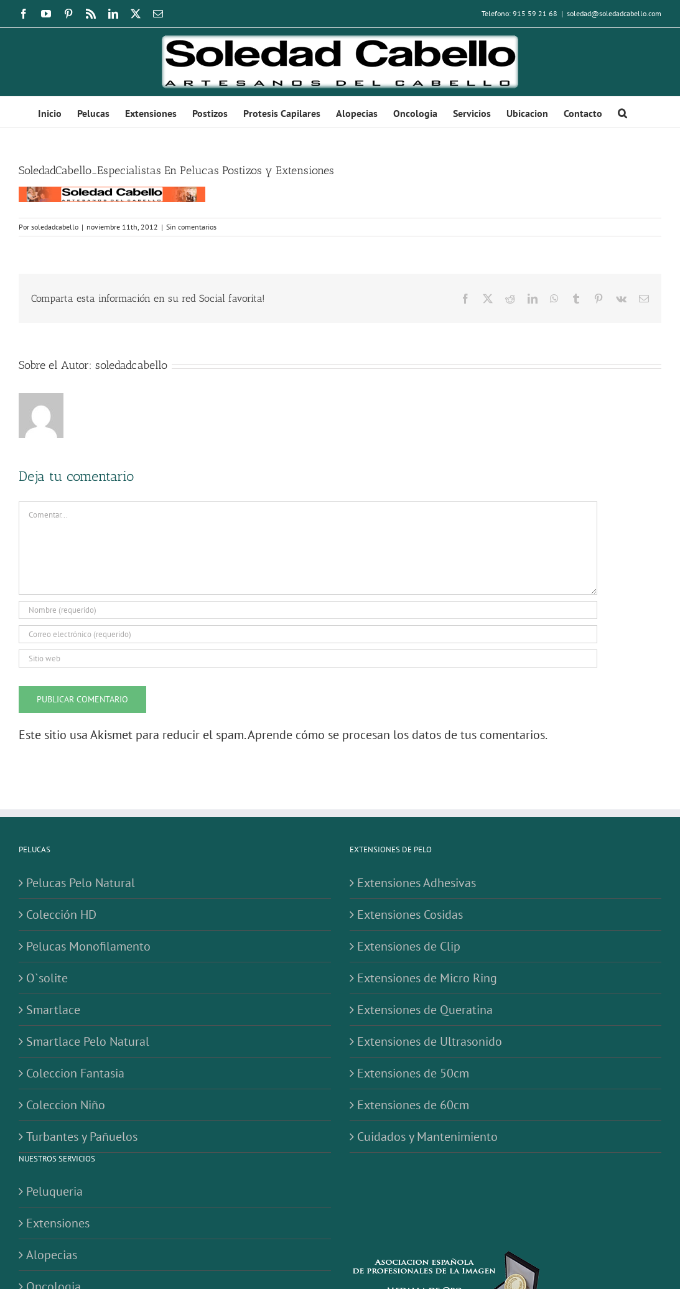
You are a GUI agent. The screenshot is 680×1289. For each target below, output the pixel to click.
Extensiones (58, 1223)
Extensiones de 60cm (413, 1105)
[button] (622, 112)
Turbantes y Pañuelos (81, 1136)
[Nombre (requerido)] (308, 610)
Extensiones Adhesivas (416, 883)
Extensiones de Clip (408, 946)
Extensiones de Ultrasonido (429, 1041)
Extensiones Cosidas (410, 914)
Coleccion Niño (65, 1105)
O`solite (47, 978)
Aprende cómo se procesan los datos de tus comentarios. (397, 735)
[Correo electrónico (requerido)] (308, 634)
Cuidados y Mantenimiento (427, 1136)
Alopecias (51, 1255)
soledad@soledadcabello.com (614, 13)
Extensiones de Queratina (425, 1010)
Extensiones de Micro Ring (427, 978)
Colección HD (61, 914)
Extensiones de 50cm (413, 1073)
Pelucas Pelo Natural (80, 883)
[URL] (308, 658)
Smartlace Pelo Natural (87, 1041)
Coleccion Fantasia (75, 1073)
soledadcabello (54, 226)
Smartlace (53, 1010)
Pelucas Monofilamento (88, 946)
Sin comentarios (191, 226)
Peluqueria (54, 1191)
